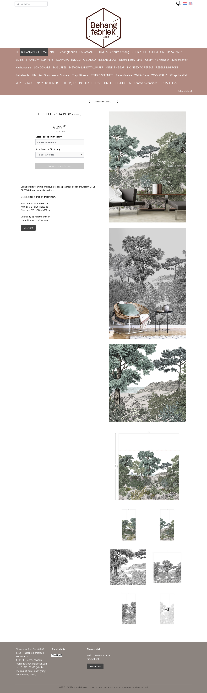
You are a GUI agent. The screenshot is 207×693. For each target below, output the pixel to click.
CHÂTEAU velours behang (113, 52)
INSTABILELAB (107, 59)
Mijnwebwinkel (141, 687)
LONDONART (42, 67)
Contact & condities (145, 83)
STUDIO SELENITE (102, 75)
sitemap (93, 687)
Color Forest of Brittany (48, 136)
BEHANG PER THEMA (34, 52)
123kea (27, 83)
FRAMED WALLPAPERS (40, 59)
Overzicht (28, 227)
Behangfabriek (68, 52)
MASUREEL (59, 67)
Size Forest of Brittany (47, 149)
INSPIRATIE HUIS (89, 83)
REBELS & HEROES (167, 67)
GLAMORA (62, 59)
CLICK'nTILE (139, 52)
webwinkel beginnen (113, 687)
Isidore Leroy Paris (130, 59)
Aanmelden (95, 666)
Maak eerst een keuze (60, 166)
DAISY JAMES (175, 52)
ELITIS (20, 59)
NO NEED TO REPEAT (140, 67)
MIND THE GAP (115, 67)
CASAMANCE (87, 52)
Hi (17, 52)
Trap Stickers (80, 75)
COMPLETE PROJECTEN (117, 83)
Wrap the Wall (178, 75)
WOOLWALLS (159, 75)
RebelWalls (22, 75)
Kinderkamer (180, 59)
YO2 (18, 83)
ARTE (52, 52)
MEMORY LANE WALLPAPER (86, 67)
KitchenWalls (23, 67)
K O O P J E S (69, 83)
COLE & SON (156, 52)
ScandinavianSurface (56, 75)
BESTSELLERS (168, 83)
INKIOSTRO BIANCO (83, 59)
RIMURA (37, 75)
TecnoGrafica (124, 75)
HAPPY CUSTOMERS (47, 83)
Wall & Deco (141, 75)
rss (100, 687)
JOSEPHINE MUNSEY (156, 59)
